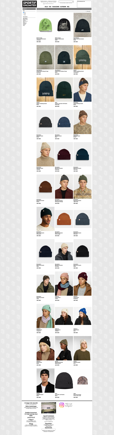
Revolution (25, 22)
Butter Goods (25, 19)
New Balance (25, 21)
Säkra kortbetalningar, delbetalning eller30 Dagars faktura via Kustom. (31, 408)
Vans (24, 25)
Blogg (31, 424)
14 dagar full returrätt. (31, 403)
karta (51, 419)
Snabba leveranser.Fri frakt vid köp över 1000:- (31, 414)
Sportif (24, 24)
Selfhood (24, 23)
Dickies (24, 20)
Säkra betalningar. (31, 406)
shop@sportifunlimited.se (49, 3)
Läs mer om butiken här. (48, 421)
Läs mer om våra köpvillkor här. (31, 404)
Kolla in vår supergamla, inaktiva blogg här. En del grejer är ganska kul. (31, 425)
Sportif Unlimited (48, 416)
